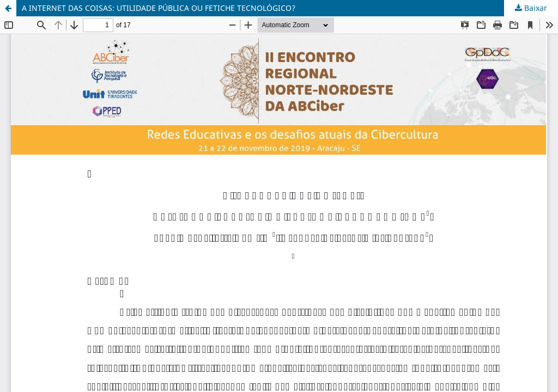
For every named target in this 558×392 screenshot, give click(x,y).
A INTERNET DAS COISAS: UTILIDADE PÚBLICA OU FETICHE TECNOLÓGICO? (158, 8)
